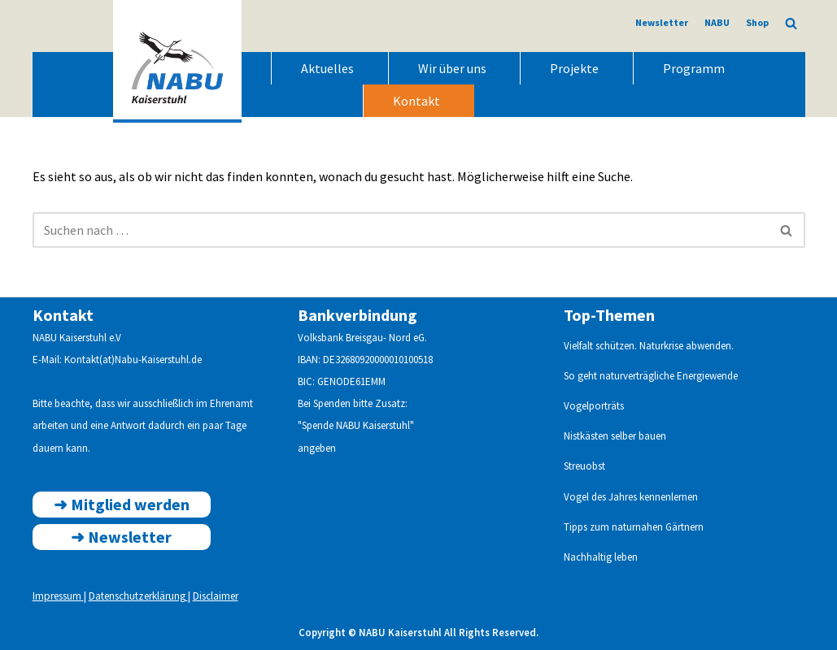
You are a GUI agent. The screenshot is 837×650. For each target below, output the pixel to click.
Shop (757, 22)
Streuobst (584, 466)
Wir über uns (452, 68)
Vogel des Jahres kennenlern (625, 497)
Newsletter (661, 22)
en (692, 497)
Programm (694, 68)
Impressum (58, 596)
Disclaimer (215, 596)
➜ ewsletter (121, 536)
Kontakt (416, 101)
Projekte (574, 68)
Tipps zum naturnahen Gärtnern (634, 527)
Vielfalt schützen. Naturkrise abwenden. (649, 346)
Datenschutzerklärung (138, 596)
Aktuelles (327, 68)
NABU (717, 22)
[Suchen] (791, 23)
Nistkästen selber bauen (615, 436)
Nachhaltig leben (601, 557)
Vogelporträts (594, 406)
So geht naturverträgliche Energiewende (651, 376)
